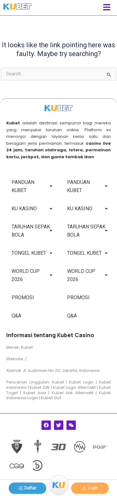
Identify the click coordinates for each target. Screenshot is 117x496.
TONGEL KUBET (32, 253)
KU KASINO (32, 208)
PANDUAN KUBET (32, 186)
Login (90, 488)
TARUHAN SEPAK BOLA (32, 231)
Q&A (16, 316)
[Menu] (59, 485)
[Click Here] (107, 7)
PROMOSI (23, 297)
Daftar (27, 488)
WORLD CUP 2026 (32, 275)
